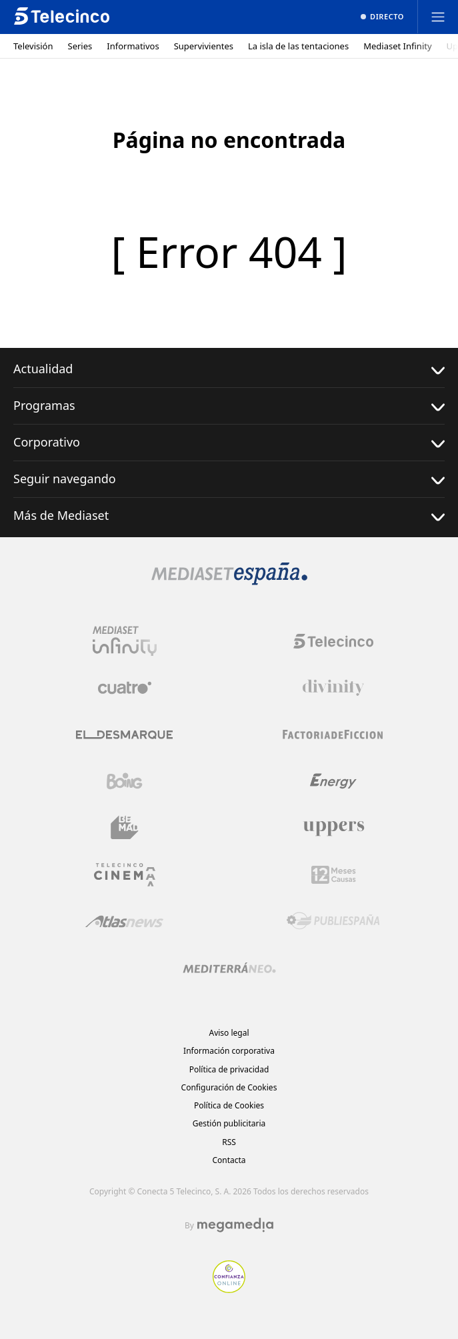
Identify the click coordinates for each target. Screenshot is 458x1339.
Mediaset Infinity (397, 46)
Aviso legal (229, 1032)
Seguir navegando (229, 479)
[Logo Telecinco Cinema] (124, 874)
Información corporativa (229, 1050)
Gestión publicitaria (229, 1123)
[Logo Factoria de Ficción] (333, 734)
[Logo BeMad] (125, 827)
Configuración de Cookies (229, 1087)
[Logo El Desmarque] (124, 734)
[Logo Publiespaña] (333, 921)
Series (80, 46)
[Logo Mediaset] (229, 581)
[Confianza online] (229, 1289)
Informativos (133, 46)
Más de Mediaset (229, 515)
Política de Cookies (229, 1105)
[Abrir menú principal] (438, 16)
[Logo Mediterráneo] (229, 967)
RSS (229, 1142)
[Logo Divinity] (333, 687)
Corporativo (229, 442)
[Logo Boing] (125, 781)
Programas (229, 405)
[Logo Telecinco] (333, 641)
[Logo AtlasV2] (124, 921)
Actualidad (229, 369)
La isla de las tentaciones (298, 46)
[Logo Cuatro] (124, 687)
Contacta (228, 1160)
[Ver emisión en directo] (382, 16)
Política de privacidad (229, 1069)
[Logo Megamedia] (235, 1225)
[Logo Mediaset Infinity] (125, 641)
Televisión (33, 46)
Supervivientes (203, 46)
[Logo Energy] (333, 781)
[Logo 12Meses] (333, 875)
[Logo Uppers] (333, 827)
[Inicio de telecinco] (61, 16)
